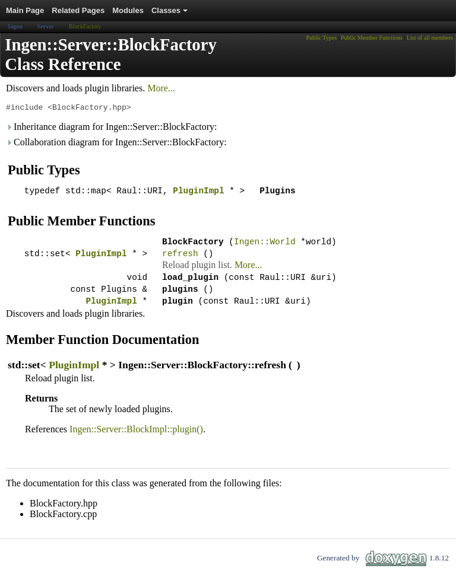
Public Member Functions (372, 37)
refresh (180, 260)
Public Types (321, 37)
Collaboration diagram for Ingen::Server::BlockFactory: (116, 144)
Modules (128, 10)
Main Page (25, 10)
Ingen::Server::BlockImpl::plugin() (136, 441)
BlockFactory (85, 26)
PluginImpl (198, 193)
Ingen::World (265, 246)
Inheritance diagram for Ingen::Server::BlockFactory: (111, 128)
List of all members (430, 37)
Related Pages (78, 10)
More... (161, 88)
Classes (170, 13)
